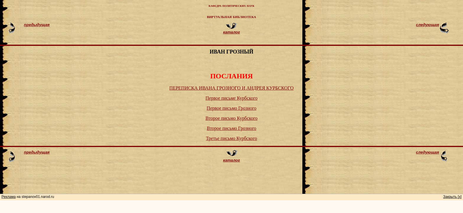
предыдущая (37, 24)
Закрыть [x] (452, 197)
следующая (427, 24)
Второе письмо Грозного (231, 128)
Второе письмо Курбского (231, 118)
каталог (231, 32)
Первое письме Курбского (231, 98)
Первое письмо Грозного (231, 108)
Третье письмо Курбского (231, 138)
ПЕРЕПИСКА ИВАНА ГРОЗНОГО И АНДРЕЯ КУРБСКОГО (231, 88)
